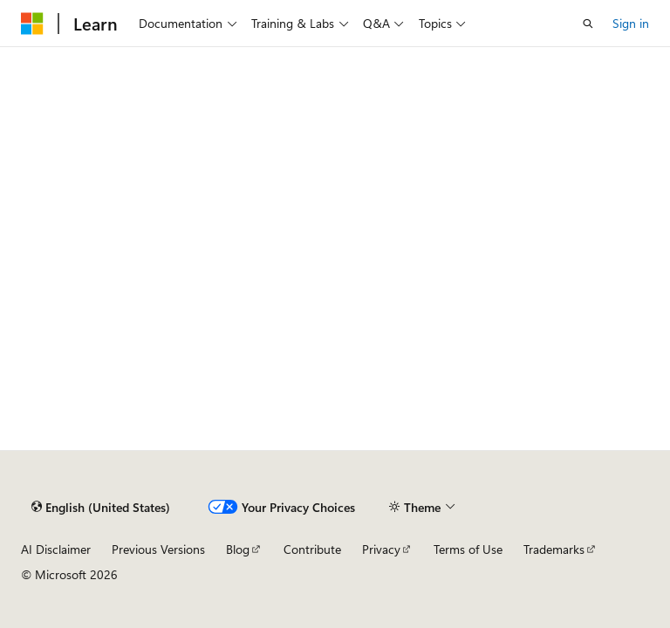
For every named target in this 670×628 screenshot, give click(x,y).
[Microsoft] (32, 23)
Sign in (630, 23)
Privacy (381, 549)
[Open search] (588, 23)
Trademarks (554, 549)
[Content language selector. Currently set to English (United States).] (101, 507)
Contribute (312, 549)
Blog (238, 549)
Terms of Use (468, 549)
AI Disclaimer (56, 549)
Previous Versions (158, 549)
